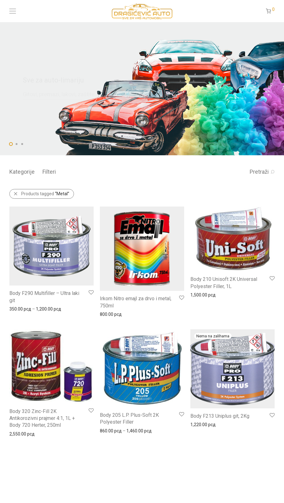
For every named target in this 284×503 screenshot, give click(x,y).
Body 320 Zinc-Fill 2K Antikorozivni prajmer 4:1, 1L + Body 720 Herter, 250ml (42, 418)
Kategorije (22, 171)
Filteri (49, 171)
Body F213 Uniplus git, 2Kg (219, 416)
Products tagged (45, 193)
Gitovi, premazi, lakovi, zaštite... (60, 94)
